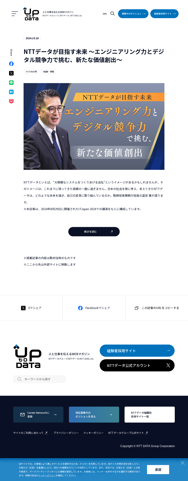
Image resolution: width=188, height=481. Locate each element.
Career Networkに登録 (39, 414)
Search (19, 379)
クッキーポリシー (93, 433)
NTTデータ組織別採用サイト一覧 (150, 414)
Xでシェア (11, 74)
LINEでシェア (11, 83)
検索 (112, 14)
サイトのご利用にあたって (31, 432)
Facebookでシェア (11, 65)
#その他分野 (31, 71)
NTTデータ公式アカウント (139, 365)
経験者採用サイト (165, 13)
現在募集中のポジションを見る (94, 414)
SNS (105, 13)
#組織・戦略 (48, 71)
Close (182, 462)
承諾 (158, 469)
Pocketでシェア (11, 102)
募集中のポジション (134, 13)
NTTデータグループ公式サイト (128, 432)
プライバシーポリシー (66, 433)
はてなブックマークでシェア (11, 93)
